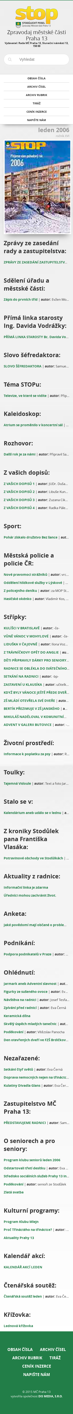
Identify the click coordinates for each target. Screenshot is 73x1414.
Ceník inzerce (36, 1366)
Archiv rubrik (27, 1357)
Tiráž (55, 1357)
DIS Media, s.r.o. (50, 1396)
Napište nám (36, 1374)
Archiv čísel (53, 1349)
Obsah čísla (20, 1349)
